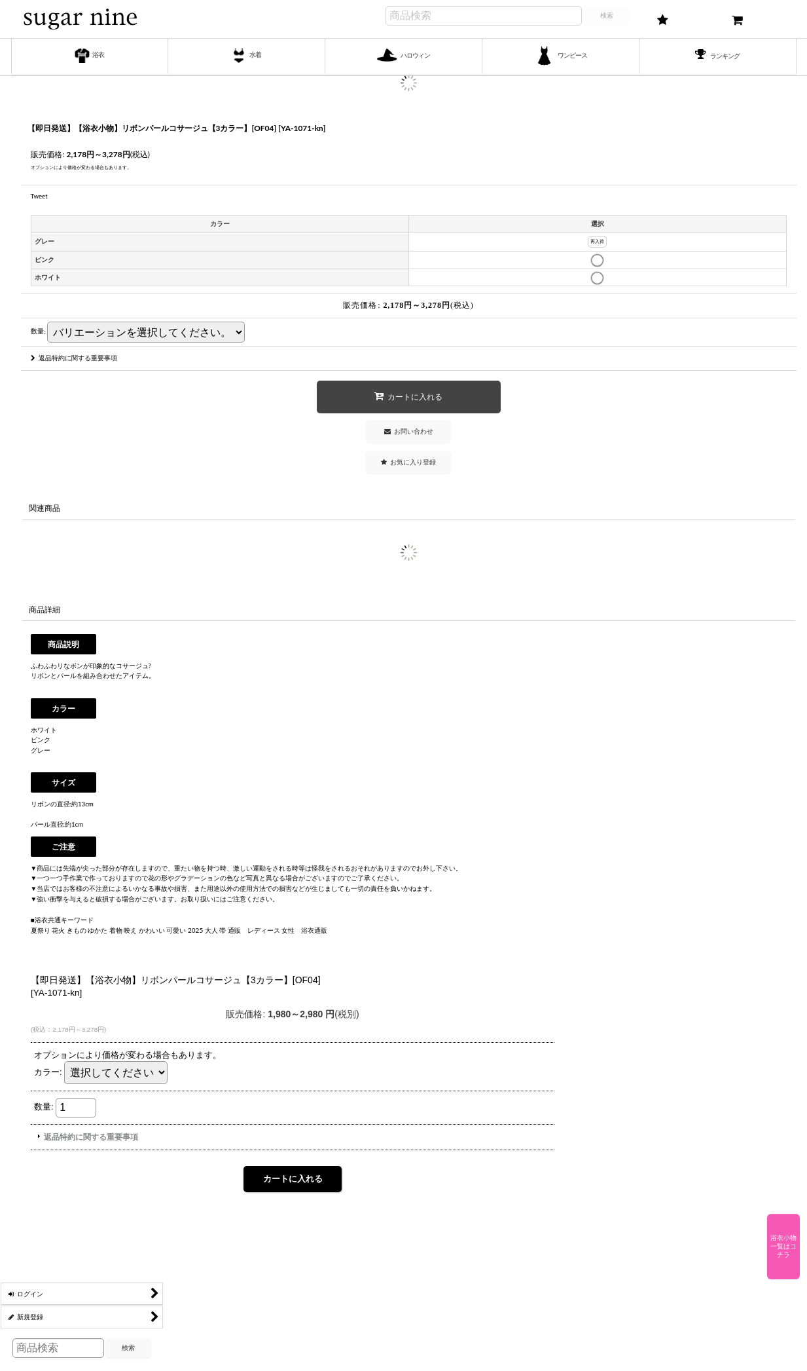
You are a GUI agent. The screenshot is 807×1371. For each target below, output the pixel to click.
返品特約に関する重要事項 (74, 358)
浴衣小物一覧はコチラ (783, 1246)
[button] (408, 462)
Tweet (39, 196)
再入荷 (597, 241)
